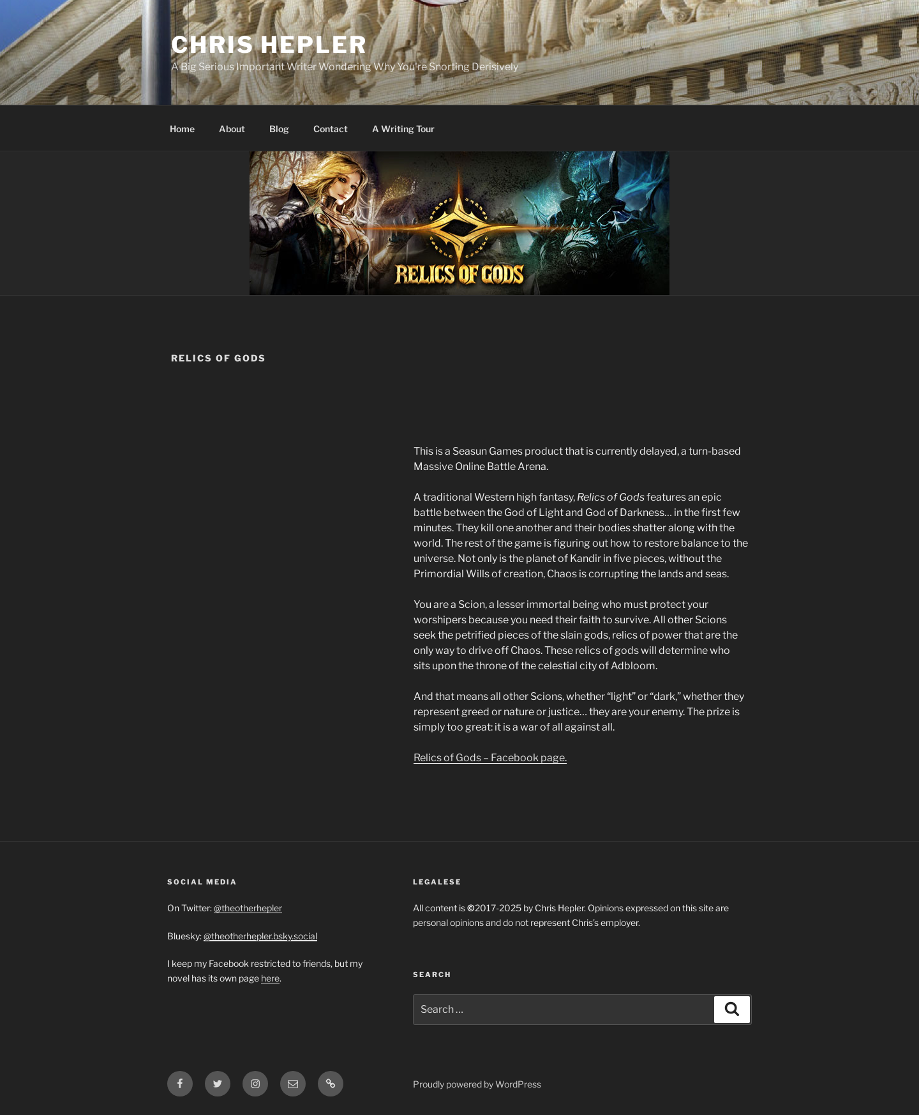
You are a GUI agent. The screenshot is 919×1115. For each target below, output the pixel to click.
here (270, 978)
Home (182, 128)
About (232, 128)
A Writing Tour (403, 128)
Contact (330, 128)
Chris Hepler (269, 45)
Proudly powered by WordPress (477, 1084)
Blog (279, 128)
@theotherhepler (248, 907)
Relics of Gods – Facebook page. (490, 758)
